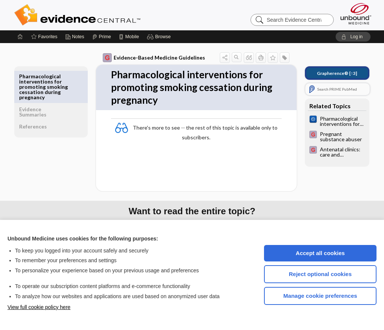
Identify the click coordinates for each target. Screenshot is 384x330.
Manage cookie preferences (320, 296)
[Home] (20, 36)
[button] (160, 36)
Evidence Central (107, 15)
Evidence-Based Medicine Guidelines (149, 57)
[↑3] (332, 73)
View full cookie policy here (39, 307)
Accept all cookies (320, 253)
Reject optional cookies (320, 274)
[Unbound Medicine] (355, 13)
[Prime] (101, 36)
